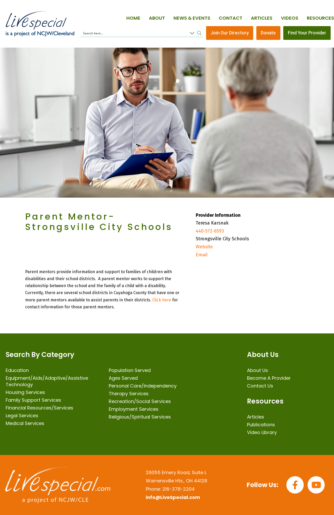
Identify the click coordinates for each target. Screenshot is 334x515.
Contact (230, 18)
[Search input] (134, 33)
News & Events (191, 18)
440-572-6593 (210, 231)
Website (204, 247)
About (157, 18)
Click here (161, 299)
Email (202, 255)
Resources (320, 18)
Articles (261, 18)
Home (133, 18)
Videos (289, 18)
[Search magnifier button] (199, 33)
